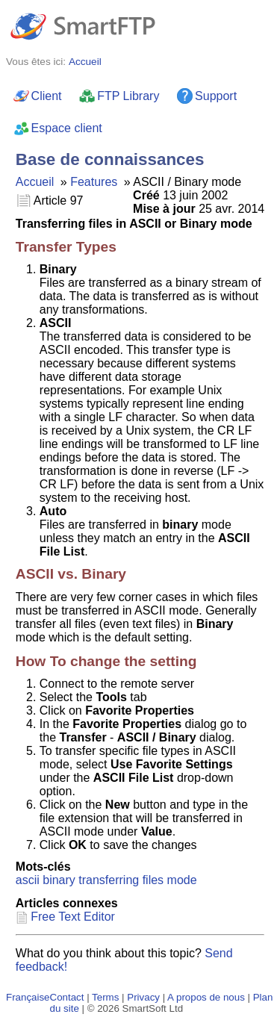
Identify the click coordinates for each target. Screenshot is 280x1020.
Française (28, 997)
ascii (28, 880)
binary (59, 880)
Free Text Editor (73, 916)
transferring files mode (137, 880)
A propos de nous (206, 997)
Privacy (143, 997)
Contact (67, 997)
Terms (105, 997)
